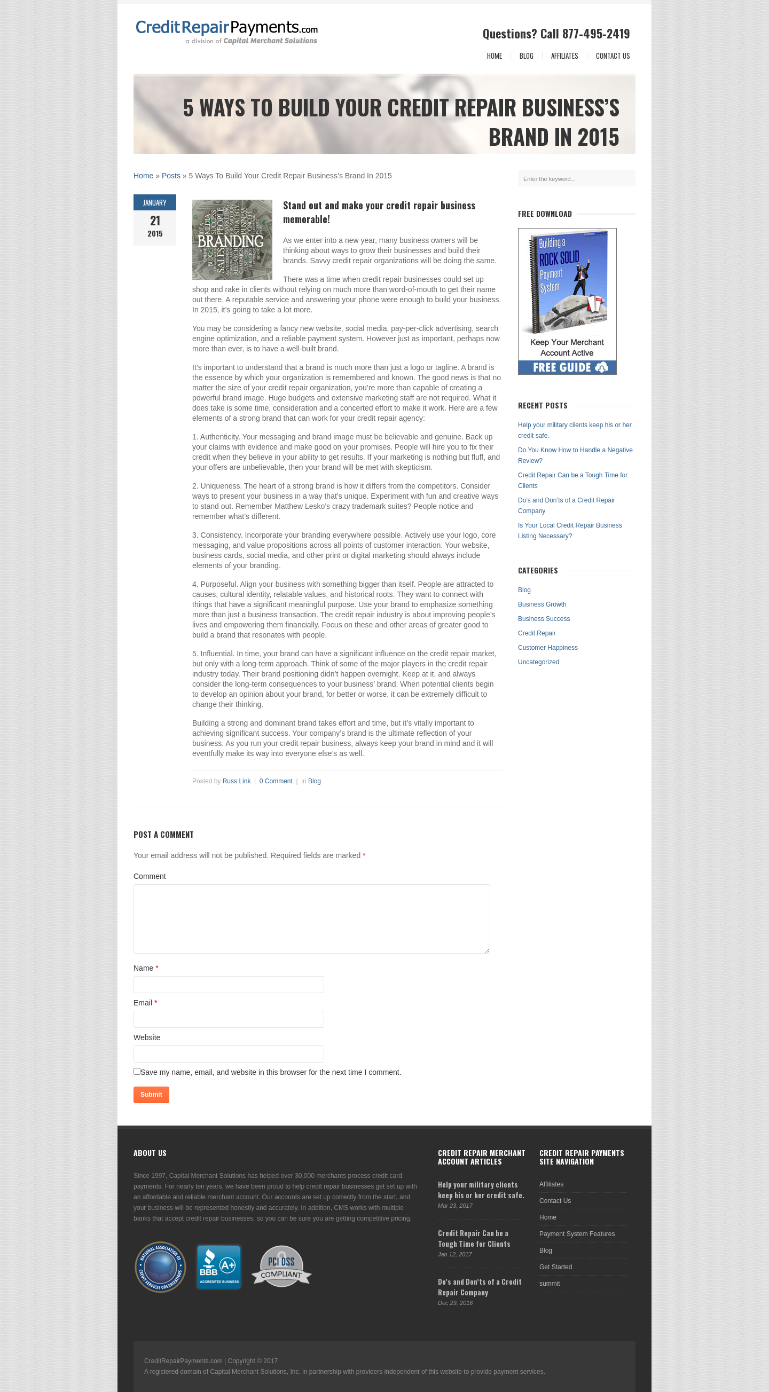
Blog (526, 55)
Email (143, 1002)
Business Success (544, 619)
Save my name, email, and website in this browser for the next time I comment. (271, 1072)
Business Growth (542, 604)
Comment (150, 876)
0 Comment (276, 781)
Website (147, 1037)
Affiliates (564, 55)
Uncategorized (538, 662)
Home (494, 55)
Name (143, 968)
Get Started (555, 1267)
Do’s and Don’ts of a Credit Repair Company (480, 1286)
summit (549, 1283)
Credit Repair (537, 633)
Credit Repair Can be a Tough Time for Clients (474, 1238)
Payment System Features (577, 1234)
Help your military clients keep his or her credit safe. (481, 1189)
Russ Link (237, 781)
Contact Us (613, 55)
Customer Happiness (548, 647)
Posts (171, 175)
